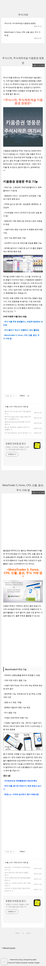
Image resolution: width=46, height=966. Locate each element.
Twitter (17, 963)
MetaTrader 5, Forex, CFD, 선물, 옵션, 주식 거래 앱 (22, 33)
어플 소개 (8, 406)
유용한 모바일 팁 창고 (16, 443)
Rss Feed (9, 963)
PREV (17, 933)
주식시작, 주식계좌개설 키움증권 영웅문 (20, 23)
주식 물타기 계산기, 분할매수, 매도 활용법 (21, 330)
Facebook (24, 963)
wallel (34, 960)
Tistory (20, 960)
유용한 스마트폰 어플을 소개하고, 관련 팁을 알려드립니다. (17, 448)
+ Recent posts (8, 948)
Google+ (37, 963)
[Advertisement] (23, 367)
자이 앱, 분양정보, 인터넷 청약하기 (17, 433)
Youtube (30, 963)
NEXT (28, 933)
